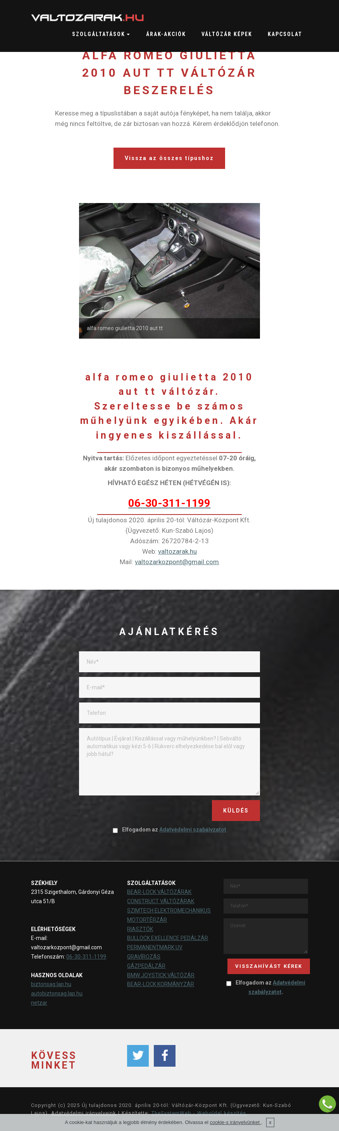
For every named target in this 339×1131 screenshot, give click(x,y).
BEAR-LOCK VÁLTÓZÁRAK (159, 892)
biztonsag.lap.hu (51, 984)
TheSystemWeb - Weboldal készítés (198, 1113)
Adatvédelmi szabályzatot (192, 829)
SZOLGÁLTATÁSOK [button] (98, 34)
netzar (39, 1003)
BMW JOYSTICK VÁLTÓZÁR (160, 975)
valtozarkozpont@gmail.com (177, 562)
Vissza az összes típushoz (169, 158)
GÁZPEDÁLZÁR (146, 966)
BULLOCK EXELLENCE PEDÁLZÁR (167, 938)
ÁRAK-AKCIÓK (166, 34)
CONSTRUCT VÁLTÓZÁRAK (160, 901)
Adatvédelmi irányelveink (83, 1113)
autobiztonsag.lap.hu (57, 993)
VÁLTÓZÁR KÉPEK (226, 34)
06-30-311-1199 (86, 957)
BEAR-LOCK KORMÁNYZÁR (160, 984)
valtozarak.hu (177, 551)
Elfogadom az (169, 829)
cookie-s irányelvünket (235, 1122)
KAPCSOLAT (285, 34)
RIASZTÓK (140, 929)
